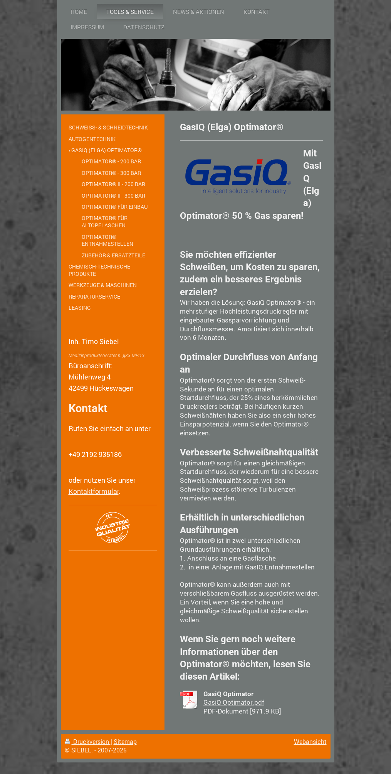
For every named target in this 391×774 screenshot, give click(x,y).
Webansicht (310, 741)
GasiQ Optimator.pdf (233, 702)
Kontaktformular (94, 491)
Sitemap (125, 741)
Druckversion (88, 741)
